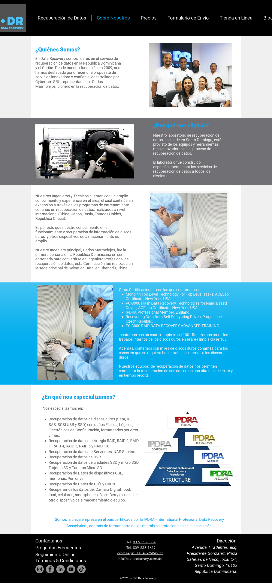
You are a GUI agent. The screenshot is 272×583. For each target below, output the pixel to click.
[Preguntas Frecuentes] (58, 547)
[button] (188, 18)
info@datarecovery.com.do (140, 558)
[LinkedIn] (60, 569)
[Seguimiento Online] (57, 554)
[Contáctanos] (49, 541)
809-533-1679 (144, 547)
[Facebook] (50, 569)
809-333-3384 (144, 542)
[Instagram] (39, 569)
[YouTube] (71, 569)
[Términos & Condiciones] (60, 560)
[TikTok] (81, 569)
